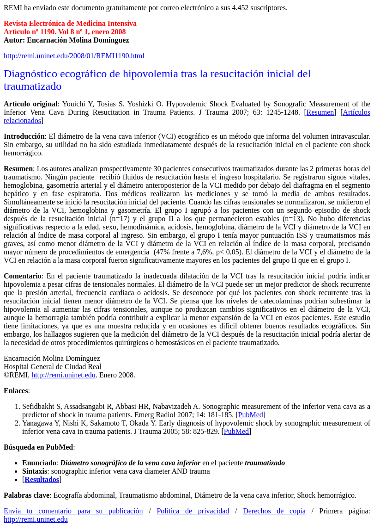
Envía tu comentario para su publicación (73, 511)
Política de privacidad (193, 511)
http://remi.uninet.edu (63, 375)
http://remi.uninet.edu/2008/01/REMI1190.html (74, 56)
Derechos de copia (274, 511)
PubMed (250, 415)
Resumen (320, 112)
